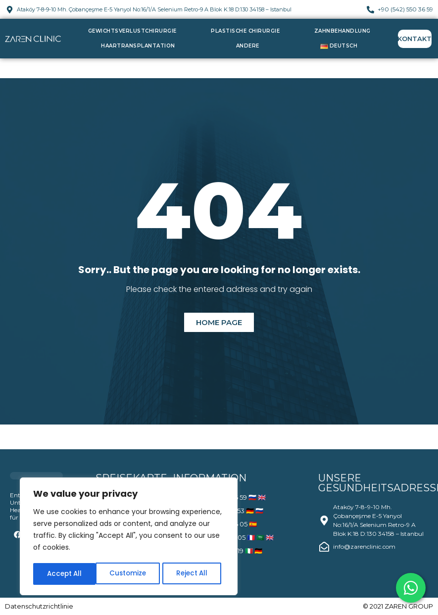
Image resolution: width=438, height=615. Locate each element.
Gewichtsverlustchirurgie (132, 31)
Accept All (193, 574)
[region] (129, 537)
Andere (247, 46)
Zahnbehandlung (342, 31)
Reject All (129, 574)
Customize (65, 574)
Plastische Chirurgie (245, 31)
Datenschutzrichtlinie (39, 606)
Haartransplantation (138, 46)
